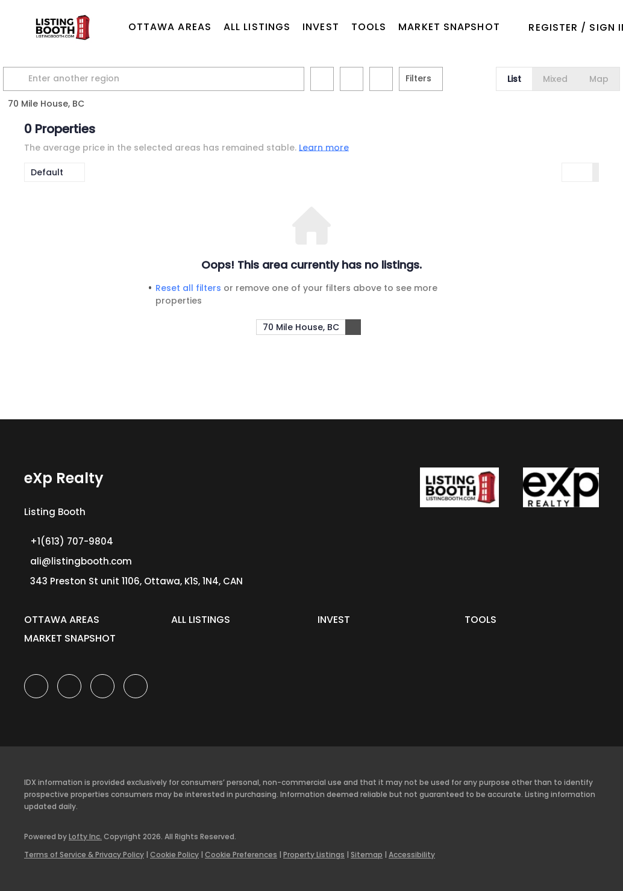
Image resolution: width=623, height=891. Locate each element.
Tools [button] (369, 27)
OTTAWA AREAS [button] (169, 27)
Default (47, 172)
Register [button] (553, 27)
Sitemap (367, 854)
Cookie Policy (174, 854)
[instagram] (102, 686)
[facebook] (36, 686)
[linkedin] (69, 686)
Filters (439, 78)
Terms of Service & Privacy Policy (84, 854)
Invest (320, 27)
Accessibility (412, 854)
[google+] (136, 686)
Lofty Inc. (85, 836)
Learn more (324, 147)
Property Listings (314, 854)
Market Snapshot (449, 27)
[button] (61, 27)
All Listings (257, 27)
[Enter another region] (179, 79)
